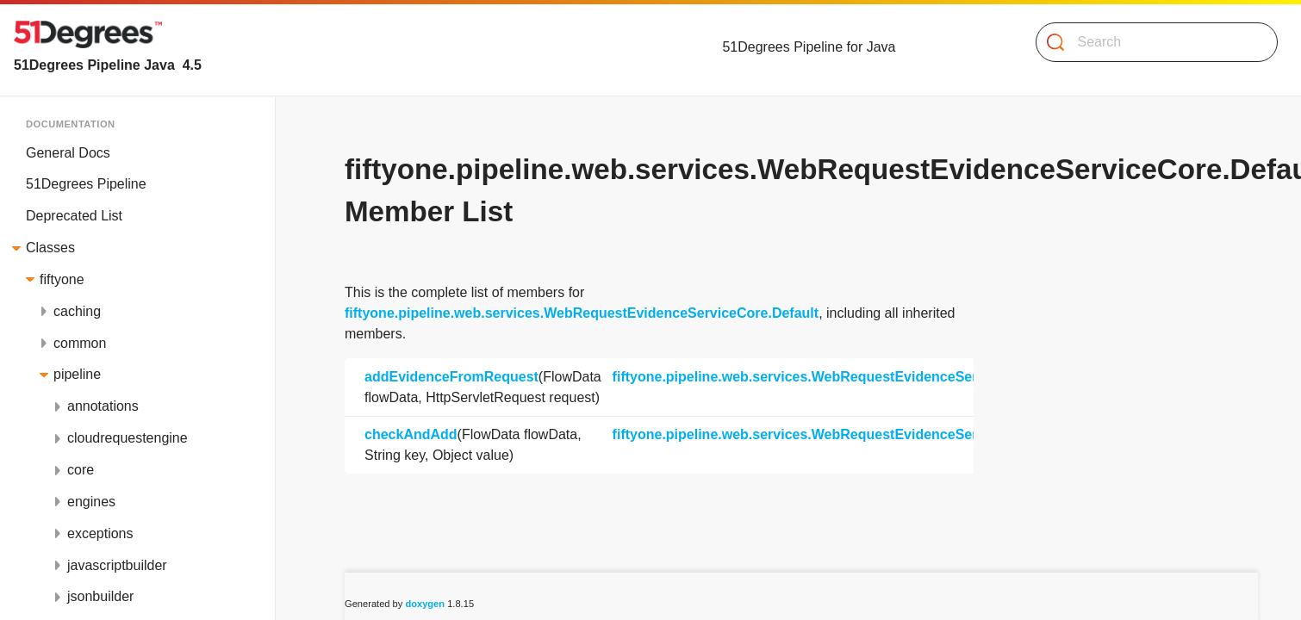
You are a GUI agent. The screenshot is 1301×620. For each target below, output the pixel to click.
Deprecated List (74, 215)
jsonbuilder (100, 596)
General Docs (68, 153)
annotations (103, 406)
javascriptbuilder (117, 565)
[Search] (1149, 42)
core (80, 469)
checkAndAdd (411, 434)
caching (77, 311)
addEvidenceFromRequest (451, 376)
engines (91, 501)
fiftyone (62, 279)
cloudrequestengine (127, 438)
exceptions (100, 533)
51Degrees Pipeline (86, 184)
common (79, 343)
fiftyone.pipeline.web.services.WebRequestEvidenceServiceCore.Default (582, 313)
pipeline (77, 374)
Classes (50, 247)
